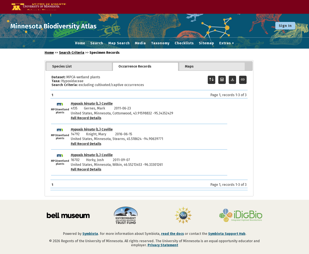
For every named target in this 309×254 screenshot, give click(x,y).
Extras (225, 43)
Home (80, 43)
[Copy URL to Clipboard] (243, 80)
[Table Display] (222, 80)
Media (140, 43)
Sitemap (206, 43)
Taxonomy (160, 43)
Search (96, 43)
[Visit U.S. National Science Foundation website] (183, 216)
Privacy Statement (163, 245)
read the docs (172, 234)
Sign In (285, 26)
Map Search (119, 43)
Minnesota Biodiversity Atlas (66, 25)
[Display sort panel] (211, 80)
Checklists (184, 43)
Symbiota (90, 234)
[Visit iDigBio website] (240, 216)
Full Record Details (86, 118)
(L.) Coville (92, 104)
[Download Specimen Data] (232, 80)
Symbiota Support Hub (226, 234)
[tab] (79, 66)
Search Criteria (71, 53)
